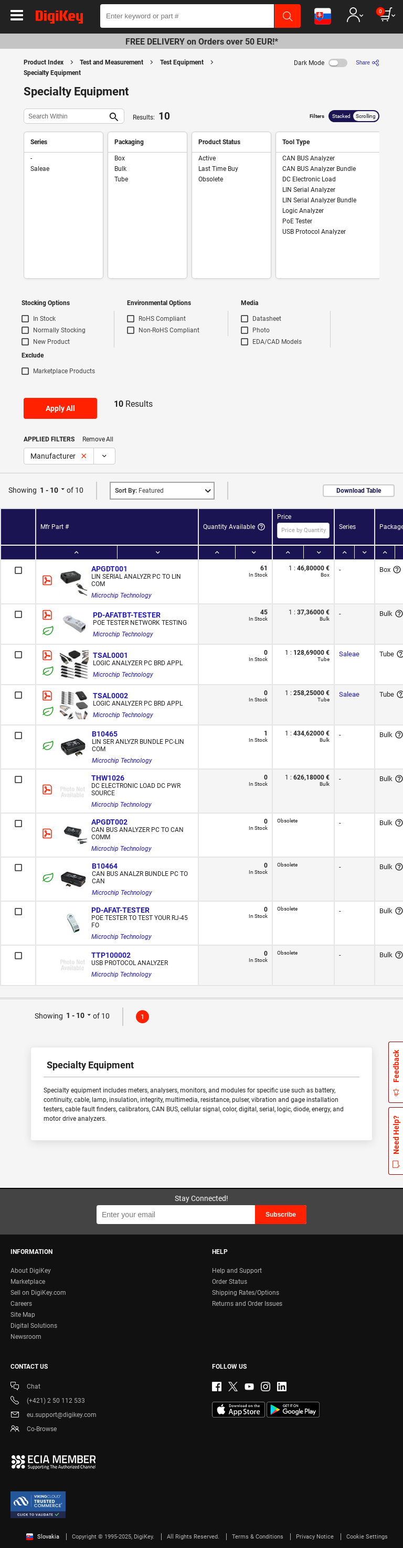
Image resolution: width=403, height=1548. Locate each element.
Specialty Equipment (52, 73)
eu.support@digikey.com (53, 1416)
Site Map (22, 1314)
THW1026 (107, 778)
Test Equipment (182, 62)
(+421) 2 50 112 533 (47, 1401)
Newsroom (25, 1336)
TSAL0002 (110, 695)
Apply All (60, 408)
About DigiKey (30, 1270)
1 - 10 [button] (49, 490)
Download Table (358, 490)
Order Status (229, 1281)
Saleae (349, 654)
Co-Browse (33, 1430)
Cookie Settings (367, 1536)
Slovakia (42, 1536)
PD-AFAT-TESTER (120, 910)
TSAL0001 (110, 655)
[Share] (367, 62)
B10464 (105, 866)
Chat (25, 1387)
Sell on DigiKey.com (38, 1292)
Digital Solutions (33, 1325)
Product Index (43, 62)
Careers (21, 1303)
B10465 (105, 734)
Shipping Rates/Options (245, 1292)
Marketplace (27, 1281)
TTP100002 (111, 955)
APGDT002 (109, 822)
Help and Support (237, 1270)
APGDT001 (109, 569)
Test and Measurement (111, 62)
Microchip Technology (121, 595)
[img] (59, 18)
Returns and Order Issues (247, 1303)
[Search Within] (65, 116)
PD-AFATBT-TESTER (127, 615)
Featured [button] (139, 490)
